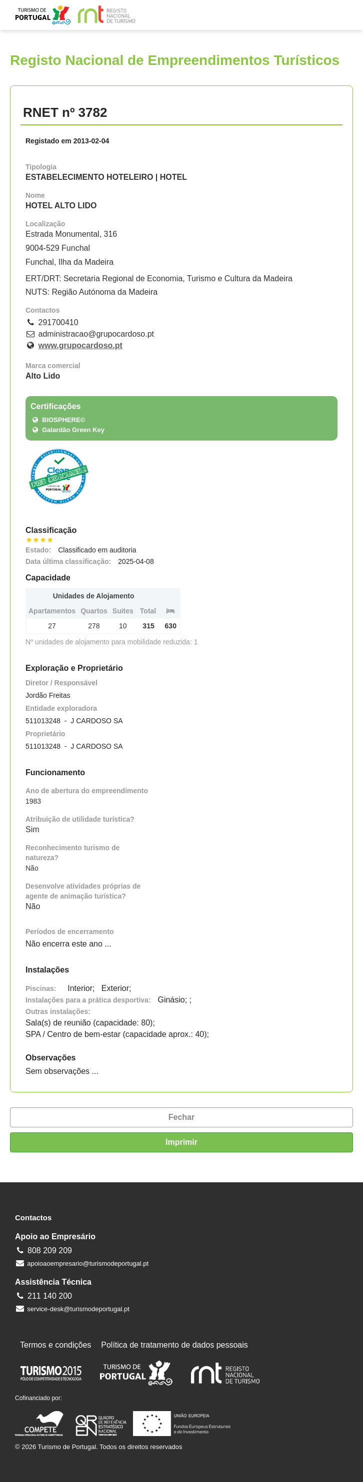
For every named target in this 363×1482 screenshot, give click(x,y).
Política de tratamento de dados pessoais (174, 1345)
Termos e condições (55, 1345)
